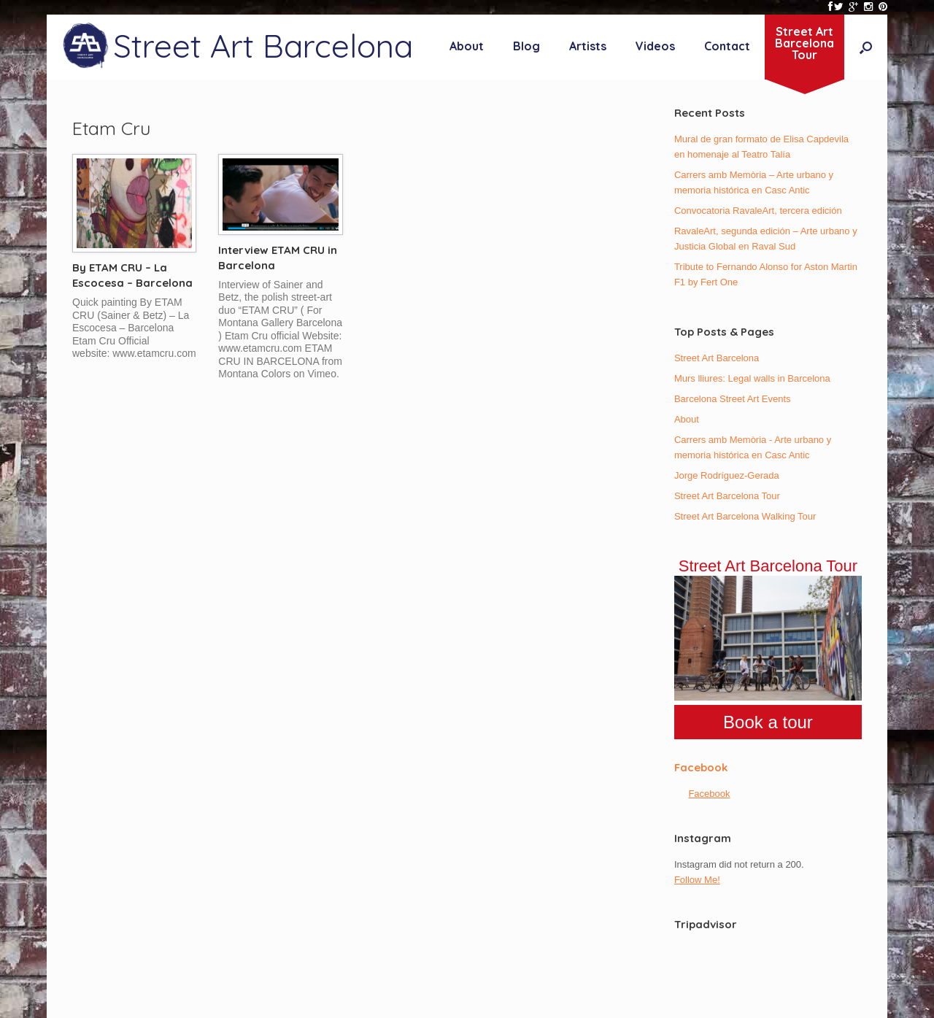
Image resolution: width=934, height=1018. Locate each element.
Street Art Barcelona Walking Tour (745, 516)
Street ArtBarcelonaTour (804, 43)
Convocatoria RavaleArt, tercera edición (758, 210)
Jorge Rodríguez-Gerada (726, 475)
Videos (655, 46)
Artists (587, 46)
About (466, 46)
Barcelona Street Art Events (732, 398)
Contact (727, 46)
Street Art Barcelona (716, 357)
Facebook (700, 767)
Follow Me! (697, 879)
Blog (526, 46)
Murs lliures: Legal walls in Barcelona (752, 378)
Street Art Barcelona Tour (727, 495)
